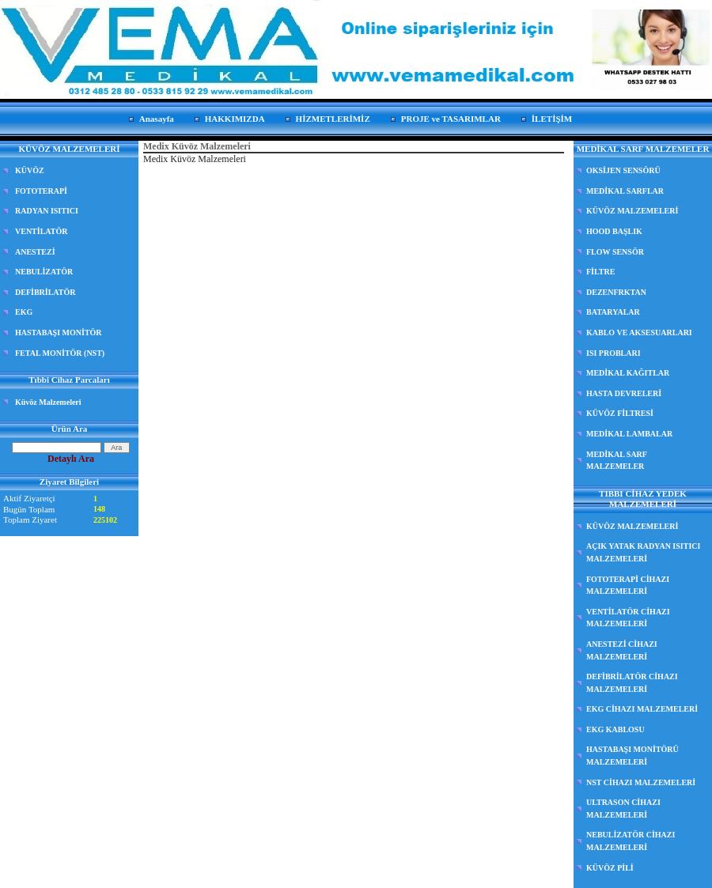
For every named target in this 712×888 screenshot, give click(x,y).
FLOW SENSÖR (615, 252)
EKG (23, 312)
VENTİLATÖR (41, 231)
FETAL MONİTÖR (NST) (59, 353)
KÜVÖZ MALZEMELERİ (632, 210)
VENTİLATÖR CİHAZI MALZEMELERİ (628, 618)
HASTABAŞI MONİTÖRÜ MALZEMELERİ (632, 755)
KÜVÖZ (29, 170)
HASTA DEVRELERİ (623, 393)
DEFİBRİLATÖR (45, 292)
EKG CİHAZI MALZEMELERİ (642, 709)
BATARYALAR (613, 312)
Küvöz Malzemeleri (48, 402)
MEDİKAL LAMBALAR (629, 433)
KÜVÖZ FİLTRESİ (619, 413)
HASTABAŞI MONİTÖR (58, 332)
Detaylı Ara (70, 458)
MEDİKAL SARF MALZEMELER (616, 460)
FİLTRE (600, 271)
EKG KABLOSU (615, 729)
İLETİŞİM (552, 118)
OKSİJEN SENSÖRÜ (623, 170)
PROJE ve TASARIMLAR (451, 118)
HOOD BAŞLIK (614, 231)
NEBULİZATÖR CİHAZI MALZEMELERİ (630, 841)
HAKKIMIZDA (235, 118)
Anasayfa (156, 118)
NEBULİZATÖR (44, 271)
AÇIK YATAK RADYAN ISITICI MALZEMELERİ (643, 552)
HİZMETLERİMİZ (333, 118)
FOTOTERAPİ (41, 191)
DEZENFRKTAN (616, 292)
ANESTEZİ (35, 252)
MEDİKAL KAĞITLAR (627, 372)
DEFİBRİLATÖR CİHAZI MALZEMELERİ (632, 682)
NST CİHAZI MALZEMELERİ (640, 782)
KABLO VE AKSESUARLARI (639, 332)
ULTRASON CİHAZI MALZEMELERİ (623, 808)
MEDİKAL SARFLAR (625, 191)
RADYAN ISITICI (46, 210)
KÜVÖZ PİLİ (610, 867)
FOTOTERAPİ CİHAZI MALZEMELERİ (627, 585)
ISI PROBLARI (613, 353)
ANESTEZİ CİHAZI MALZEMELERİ (621, 650)
